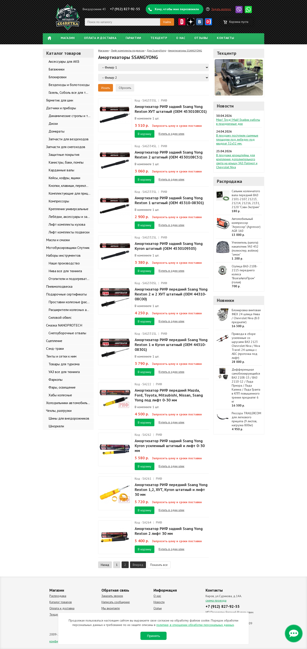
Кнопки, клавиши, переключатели (71, 185)
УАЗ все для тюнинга (64, 371)
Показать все (159, 565)
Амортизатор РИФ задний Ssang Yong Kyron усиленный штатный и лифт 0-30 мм (170, 445)
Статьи (158, 608)
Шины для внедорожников (69, 418)
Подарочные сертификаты (66, 294)
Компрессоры (59, 201)
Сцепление (54, 340)
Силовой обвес (60, 317)
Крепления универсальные (68, 209)
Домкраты (56, 131)
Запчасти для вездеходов (69, 139)
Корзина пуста (238, 22)
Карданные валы (61, 170)
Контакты (225, 38)
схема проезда (216, 600)
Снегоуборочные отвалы (67, 333)
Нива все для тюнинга (65, 271)
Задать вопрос (221, 9)
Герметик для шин (59, 100)
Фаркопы (55, 379)
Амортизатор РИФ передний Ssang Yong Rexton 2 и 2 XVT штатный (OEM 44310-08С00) (171, 294)
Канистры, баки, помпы (66, 162)
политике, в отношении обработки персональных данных (195, 625)
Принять (153, 636)
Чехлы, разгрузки (59, 410)
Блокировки (57, 77)
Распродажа (229, 181)
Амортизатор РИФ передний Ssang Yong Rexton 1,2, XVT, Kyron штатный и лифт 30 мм (171, 489)
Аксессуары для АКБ (64, 61)
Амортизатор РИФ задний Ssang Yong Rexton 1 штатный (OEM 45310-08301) (169, 200)
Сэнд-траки (55, 348)
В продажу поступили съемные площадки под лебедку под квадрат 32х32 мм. (237, 139)
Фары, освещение (62, 387)
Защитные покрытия (64, 154)
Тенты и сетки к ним (61, 356)
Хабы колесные (60, 395)
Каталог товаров (60, 602)
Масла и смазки (58, 240)
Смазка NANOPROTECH (64, 325)
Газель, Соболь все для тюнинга (71, 92)
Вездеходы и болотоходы (69, 84)
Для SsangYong (156, 50)
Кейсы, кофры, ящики (64, 178)
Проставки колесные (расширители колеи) (71, 302)
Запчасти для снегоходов (65, 147)
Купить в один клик (171, 134)
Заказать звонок (112, 596)
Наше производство (64, 263)
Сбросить (125, 88)
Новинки (225, 300)
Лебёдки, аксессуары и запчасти (71, 216)
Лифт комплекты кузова (67, 224)
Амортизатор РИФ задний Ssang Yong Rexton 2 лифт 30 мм (169, 531)
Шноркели (56, 426)
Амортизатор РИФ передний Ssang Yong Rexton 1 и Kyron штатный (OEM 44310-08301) (171, 344)
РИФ (164, 100)
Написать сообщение (115, 602)
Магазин (68, 38)
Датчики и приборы (61, 108)
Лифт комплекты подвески (69, 232)
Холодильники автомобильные (69, 403)
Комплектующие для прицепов (71, 193)
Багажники (56, 69)
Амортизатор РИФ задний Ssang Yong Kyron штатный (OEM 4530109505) (169, 246)
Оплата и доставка (100, 38)
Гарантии (133, 38)
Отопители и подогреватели (70, 278)
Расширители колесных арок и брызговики (71, 309)
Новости (225, 106)
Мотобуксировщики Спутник (67, 247)
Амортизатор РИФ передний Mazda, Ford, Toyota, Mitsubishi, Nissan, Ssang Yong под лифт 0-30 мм (169, 395)
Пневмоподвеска (59, 286)
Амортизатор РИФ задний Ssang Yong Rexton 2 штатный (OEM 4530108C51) (169, 155)
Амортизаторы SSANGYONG (185, 50)
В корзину (144, 134)
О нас (180, 38)
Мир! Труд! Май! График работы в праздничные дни (238, 122)
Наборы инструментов (63, 255)
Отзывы (201, 38)
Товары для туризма (64, 364)
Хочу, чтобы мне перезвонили (177, 9)
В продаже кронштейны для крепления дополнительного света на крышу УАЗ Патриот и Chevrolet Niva (236, 161)
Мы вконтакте (110, 608)
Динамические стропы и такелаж (71, 115)
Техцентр (158, 38)
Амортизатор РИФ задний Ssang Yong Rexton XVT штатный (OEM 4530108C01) (171, 109)
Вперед (138, 565)
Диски (53, 123)
